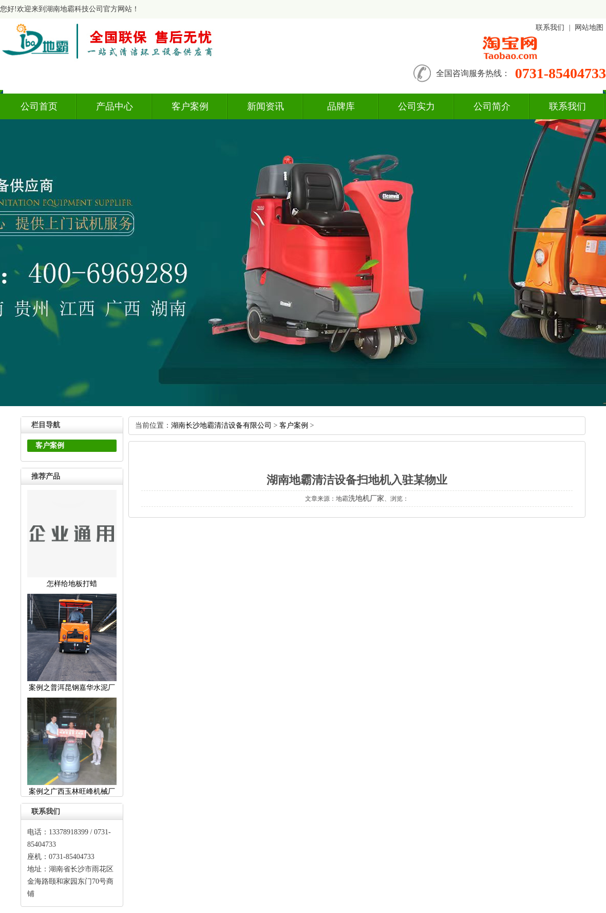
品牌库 (341, 106)
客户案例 (190, 106)
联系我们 (550, 27)
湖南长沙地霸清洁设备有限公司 (221, 425)
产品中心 (114, 106)
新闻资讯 (265, 106)
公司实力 (416, 106)
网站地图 (589, 27)
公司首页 (39, 106)
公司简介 (492, 106)
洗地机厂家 (366, 498)
